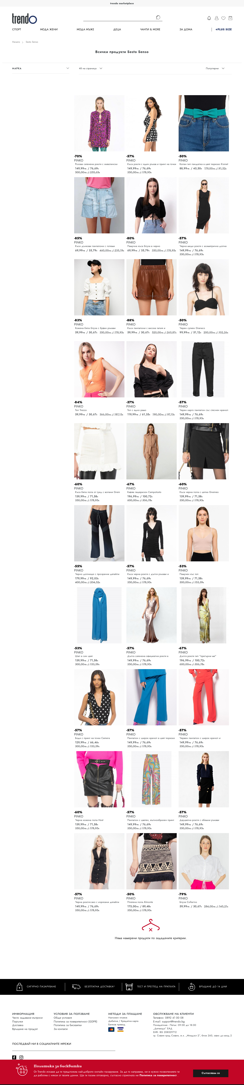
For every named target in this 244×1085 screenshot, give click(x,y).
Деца (117, 29)
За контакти (61, 1029)
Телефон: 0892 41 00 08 (168, 1018)
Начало (16, 42)
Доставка (17, 1025)
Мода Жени (49, 29)
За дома (186, 29)
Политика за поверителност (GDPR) (75, 1021)
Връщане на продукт (25, 1029)
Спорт (16, 29)
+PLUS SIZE (224, 29)
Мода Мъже (85, 29)
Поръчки (17, 1021)
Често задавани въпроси (27, 1018)
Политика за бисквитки (68, 1025)
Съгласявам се (211, 1073)
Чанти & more (150, 29)
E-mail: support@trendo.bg (169, 1021)
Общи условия (63, 1018)
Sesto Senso (32, 42)
